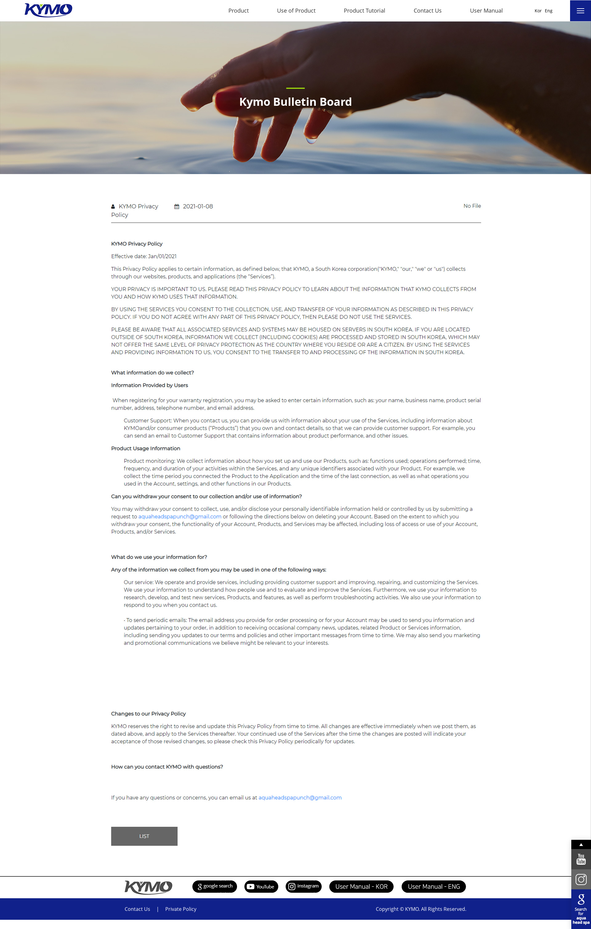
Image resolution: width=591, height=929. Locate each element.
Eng (549, 11)
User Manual (486, 10)
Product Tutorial (364, 10)
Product (238, 10)
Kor (538, 11)
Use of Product (296, 10)
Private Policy (180, 909)
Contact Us (428, 10)
